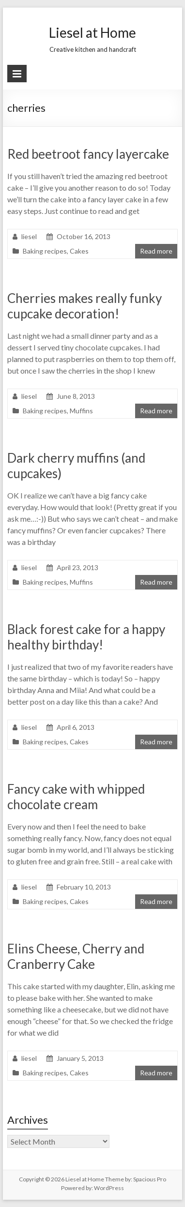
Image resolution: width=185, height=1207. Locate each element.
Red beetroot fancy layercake (88, 154)
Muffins (81, 411)
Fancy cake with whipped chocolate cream (76, 796)
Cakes (79, 251)
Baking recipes (45, 251)
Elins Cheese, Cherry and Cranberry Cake (75, 956)
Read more (156, 251)
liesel (29, 236)
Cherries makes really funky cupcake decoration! (84, 305)
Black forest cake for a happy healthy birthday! (86, 636)
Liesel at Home (92, 32)
